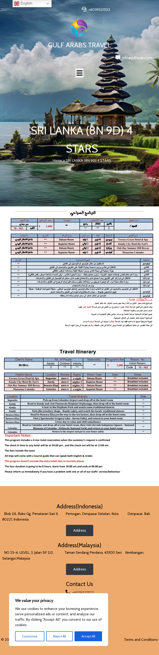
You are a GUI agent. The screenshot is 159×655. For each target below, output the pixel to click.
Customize (29, 636)
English (23, 3)
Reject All (59, 636)
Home (57, 160)
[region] (58, 619)
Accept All (88, 636)
